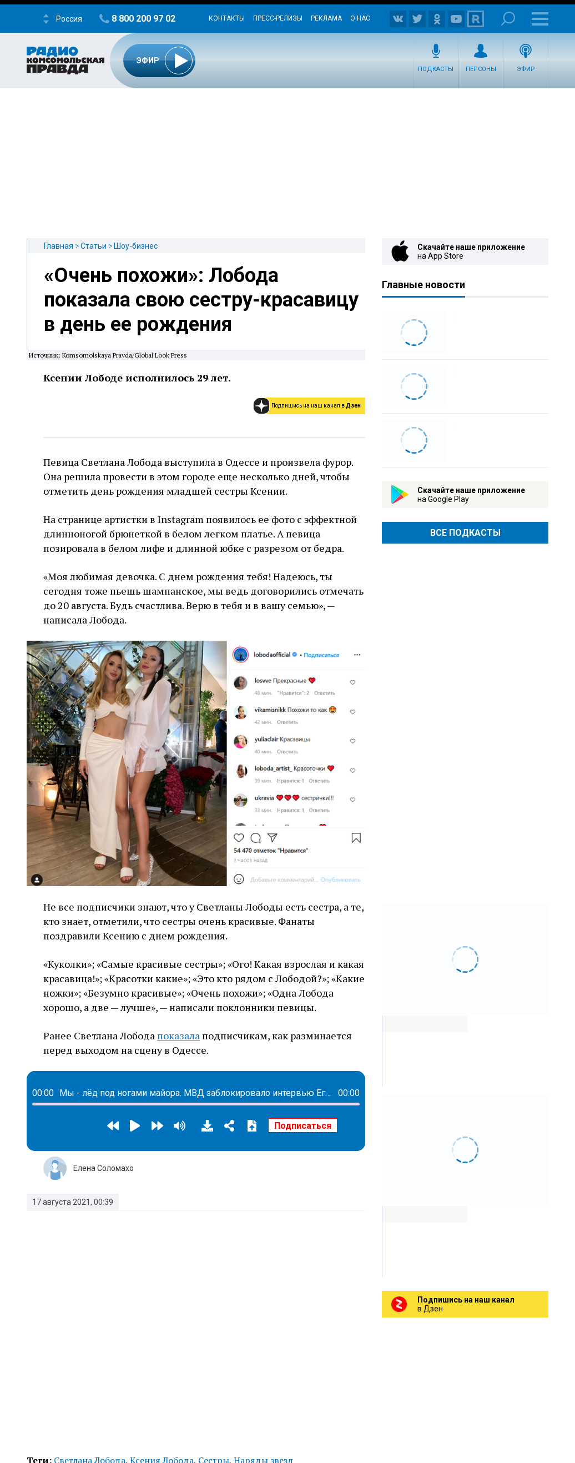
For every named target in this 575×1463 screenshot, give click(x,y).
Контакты (227, 18)
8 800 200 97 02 (143, 18)
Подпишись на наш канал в (316, 406)
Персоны (481, 69)
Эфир (526, 69)
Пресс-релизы (277, 18)
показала (178, 1035)
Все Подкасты (465, 532)
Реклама (326, 18)
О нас (360, 18)
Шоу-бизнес (136, 246)
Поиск (508, 19)
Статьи (93, 246)
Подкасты (435, 69)
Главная (58, 246)
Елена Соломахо (103, 1168)
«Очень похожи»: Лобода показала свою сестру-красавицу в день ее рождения (201, 300)
